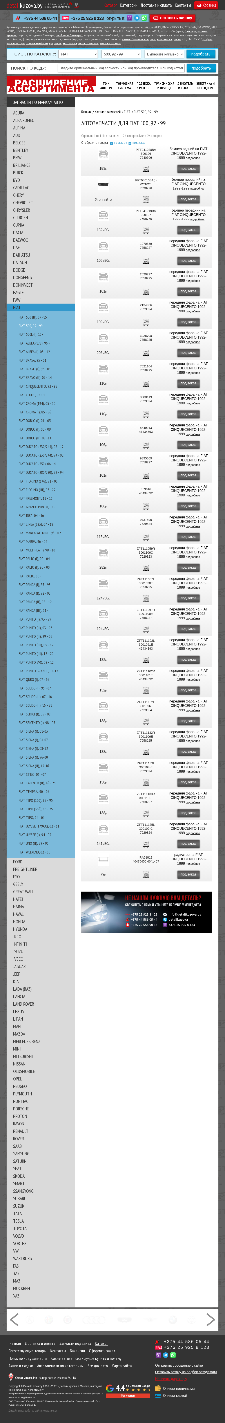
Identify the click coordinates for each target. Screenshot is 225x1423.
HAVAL (18, 914)
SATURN (20, 1161)
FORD (17, 862)
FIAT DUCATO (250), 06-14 (37, 463)
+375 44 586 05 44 (40, 18)
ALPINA (19, 128)
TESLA (18, 1221)
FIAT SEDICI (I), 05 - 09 (35, 714)
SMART (19, 1183)
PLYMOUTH (22, 1094)
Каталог (110, 5)
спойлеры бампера (69, 35)
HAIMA (18, 906)
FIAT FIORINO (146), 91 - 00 (38, 481)
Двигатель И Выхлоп (185, 85)
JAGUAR (19, 966)
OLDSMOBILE (24, 1071)
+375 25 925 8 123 (87, 18)
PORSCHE (21, 1109)
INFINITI (20, 944)
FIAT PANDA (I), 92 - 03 (35, 593)
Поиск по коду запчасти (28, 1358)
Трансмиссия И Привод (164, 85)
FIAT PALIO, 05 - (30, 576)
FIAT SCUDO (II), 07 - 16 (35, 696)
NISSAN (19, 1064)
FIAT (17, 307)
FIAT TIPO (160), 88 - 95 (36, 800)
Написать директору (171, 1379)
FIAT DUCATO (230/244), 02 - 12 (41, 446)
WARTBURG (22, 1258)
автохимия (70, 43)
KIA (16, 981)
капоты (202, 31)
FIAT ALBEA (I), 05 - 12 (34, 351)
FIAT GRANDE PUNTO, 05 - (37, 506)
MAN (17, 1026)
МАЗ (16, 1281)
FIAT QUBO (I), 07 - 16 (34, 679)
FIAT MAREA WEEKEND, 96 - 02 (40, 532)
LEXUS (18, 1011)
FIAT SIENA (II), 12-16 (34, 765)
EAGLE (18, 292)
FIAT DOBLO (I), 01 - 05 (35, 420)
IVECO (18, 959)
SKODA (19, 1176)
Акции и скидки (21, 1366)
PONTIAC (20, 1101)
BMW (17, 158)
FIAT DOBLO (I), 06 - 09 (35, 429)
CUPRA (18, 225)
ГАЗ (16, 1266)
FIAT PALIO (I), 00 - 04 (34, 558)
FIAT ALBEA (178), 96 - (34, 343)
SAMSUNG (21, 1153)
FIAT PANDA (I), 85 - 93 (35, 584)
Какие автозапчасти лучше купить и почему (86, 1358)
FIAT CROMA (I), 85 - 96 (35, 412)
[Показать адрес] (76, 5)
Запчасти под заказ (75, 1343)
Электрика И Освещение (205, 85)
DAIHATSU (21, 255)
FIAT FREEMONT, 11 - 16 (36, 498)
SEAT (17, 1168)
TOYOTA (20, 1228)
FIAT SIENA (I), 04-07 (33, 739)
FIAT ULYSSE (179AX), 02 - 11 (39, 826)
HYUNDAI (20, 929)
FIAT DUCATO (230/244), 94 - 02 (41, 455)
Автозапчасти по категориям (60, 1366)
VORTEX (20, 1243)
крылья (11, 35)
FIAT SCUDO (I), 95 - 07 (35, 688)
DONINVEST (23, 285)
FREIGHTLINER (25, 869)
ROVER (18, 1138)
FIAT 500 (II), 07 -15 (33, 317)
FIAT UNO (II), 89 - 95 (34, 843)
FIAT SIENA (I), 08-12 (33, 748)
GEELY (18, 884)
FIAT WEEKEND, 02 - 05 (34, 852)
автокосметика (88, 43)
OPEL (17, 1079)
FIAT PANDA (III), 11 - (34, 610)
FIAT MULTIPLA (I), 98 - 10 (37, 550)
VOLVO (18, 1236)
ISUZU (18, 951)
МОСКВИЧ (21, 1288)
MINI (17, 1049)
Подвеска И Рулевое (143, 85)
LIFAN (18, 1019)
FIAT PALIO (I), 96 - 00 (34, 567)
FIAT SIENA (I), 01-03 (33, 731)
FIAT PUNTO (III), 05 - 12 (36, 644)
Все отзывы (128, 1395)
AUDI (17, 135)
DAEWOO (20, 240)
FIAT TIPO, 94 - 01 (32, 817)
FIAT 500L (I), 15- (31, 334)
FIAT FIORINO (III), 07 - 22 (37, 489)
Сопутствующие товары (27, 1351)
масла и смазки (110, 43)
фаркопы (55, 43)
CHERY (18, 195)
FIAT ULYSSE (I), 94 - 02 (35, 834)
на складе (120, 142)
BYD (16, 180)
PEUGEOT (21, 1086)
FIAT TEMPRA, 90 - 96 (34, 791)
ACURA (18, 113)
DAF (16, 247)
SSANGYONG (23, 1191)
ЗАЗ (16, 1273)
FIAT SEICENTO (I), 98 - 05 (37, 722)
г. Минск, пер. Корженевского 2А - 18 (45, 1378)
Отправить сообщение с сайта (179, 1365)
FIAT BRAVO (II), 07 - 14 (35, 377)
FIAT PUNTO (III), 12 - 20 (36, 653)
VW (16, 1251)
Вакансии (77, 1351)
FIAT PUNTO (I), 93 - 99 (35, 619)
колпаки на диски (169, 39)
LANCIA (19, 996)
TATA (17, 1213)
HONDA (19, 921)
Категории (128, 5)
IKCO (17, 936)
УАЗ (16, 1296)
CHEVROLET (23, 202)
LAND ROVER (23, 1004)
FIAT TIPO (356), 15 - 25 (36, 808)
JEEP (16, 974)
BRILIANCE (22, 165)
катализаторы (16, 43)
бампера (190, 31)
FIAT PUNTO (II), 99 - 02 (35, 636)
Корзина (206, 5)
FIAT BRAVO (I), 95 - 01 (35, 368)
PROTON (20, 1116)
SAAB (17, 1146)
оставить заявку (176, 18)
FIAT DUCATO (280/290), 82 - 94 (41, 472)
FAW (16, 300)
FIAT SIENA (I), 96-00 (33, 757)
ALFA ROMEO (23, 120)
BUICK (18, 173)
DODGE (19, 270)
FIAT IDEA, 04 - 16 (31, 515)
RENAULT (20, 1131)
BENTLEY (20, 150)
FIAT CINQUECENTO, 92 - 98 (38, 386)
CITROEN (20, 217)
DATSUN (20, 262)
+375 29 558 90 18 (144, 925)
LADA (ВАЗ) (22, 989)
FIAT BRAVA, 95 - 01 (32, 360)
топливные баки (37, 43)
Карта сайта (122, 1366)
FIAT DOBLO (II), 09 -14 (35, 438)
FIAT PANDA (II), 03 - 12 (35, 601)
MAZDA (19, 1034)
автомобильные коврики (139, 39)
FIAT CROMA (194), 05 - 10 (37, 403)
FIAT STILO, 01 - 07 (32, 774)
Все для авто (97, 1366)
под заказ (138, 142)
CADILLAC (21, 187)
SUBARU (20, 1198)
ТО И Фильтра (106, 85)
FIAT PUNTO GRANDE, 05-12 (38, 670)
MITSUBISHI (23, 1056)
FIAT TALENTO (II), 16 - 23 (37, 782)
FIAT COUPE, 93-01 (32, 394)
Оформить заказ (102, 1351)
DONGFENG (22, 277)
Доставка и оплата (156, 5)
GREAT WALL (23, 891)
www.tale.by (50, 1410)
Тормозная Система (124, 85)
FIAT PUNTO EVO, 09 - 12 (36, 662)
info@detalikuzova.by (185, 914)
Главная (15, 1343)
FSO (16, 877)
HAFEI (18, 899)
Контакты (183, 5)
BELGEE (19, 143)
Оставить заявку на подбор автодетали (186, 1372)
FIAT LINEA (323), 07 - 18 (36, 524)
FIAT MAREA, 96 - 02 (33, 541)
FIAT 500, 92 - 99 (31, 325)
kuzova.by (24, 5)
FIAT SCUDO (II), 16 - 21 (35, 705)
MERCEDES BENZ (26, 1041)
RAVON (18, 1124)
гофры (207, 39)
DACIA (18, 232)
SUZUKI (19, 1206)
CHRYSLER (21, 210)
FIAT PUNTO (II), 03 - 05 (35, 627)
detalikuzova (178, 920)
